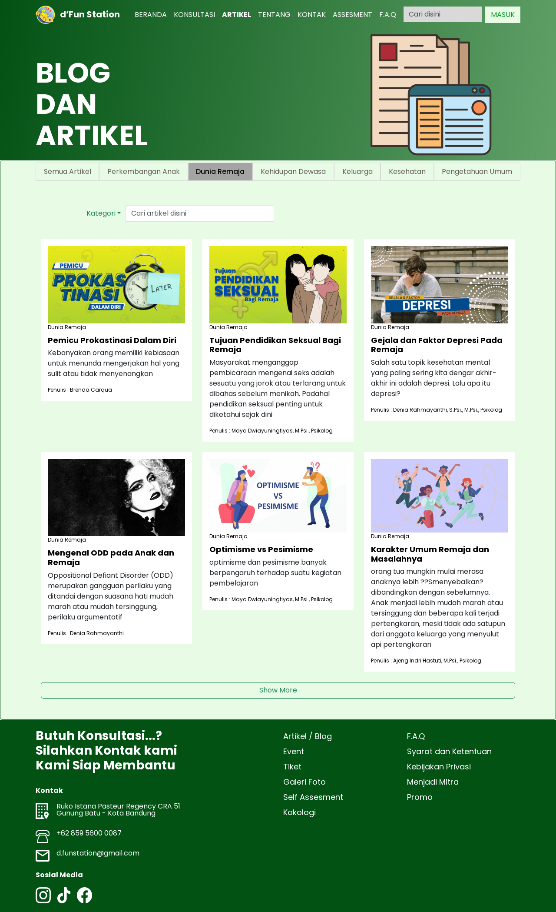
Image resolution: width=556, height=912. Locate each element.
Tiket (292, 766)
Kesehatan (407, 171)
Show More (278, 690)
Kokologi (299, 812)
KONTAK (312, 15)
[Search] (443, 14)
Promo (420, 797)
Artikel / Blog (307, 736)
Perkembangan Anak (143, 171)
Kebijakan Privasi (439, 766)
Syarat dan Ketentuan (449, 751)
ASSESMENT (352, 15)
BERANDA (151, 15)
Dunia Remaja (220, 171)
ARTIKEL (236, 15)
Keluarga (357, 171)
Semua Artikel (67, 171)
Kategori (101, 213)
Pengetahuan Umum (477, 171)
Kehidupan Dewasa (293, 171)
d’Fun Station (78, 15)
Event (293, 751)
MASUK (503, 15)
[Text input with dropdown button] (200, 213)
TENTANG (274, 15)
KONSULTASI (194, 15)
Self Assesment (313, 797)
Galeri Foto (304, 781)
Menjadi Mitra (433, 781)
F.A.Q (387, 15)
